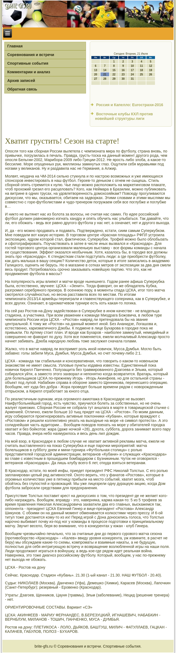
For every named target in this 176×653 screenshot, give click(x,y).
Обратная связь (22, 89)
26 (150, 74)
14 (104, 70)
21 (104, 74)
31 (132, 78)
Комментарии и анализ (28, 72)
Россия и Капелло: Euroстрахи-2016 (129, 105)
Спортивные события (27, 63)
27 (95, 78)
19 (150, 70)
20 (95, 74)
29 (113, 78)
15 (113, 70)
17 (132, 70)
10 (132, 65)
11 (141, 65)
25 (141, 74)
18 (141, 70)
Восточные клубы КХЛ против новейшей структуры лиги (124, 116)
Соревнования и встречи (30, 55)
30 (123, 78)
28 (104, 78)
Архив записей (21, 80)
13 (95, 70)
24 (132, 74)
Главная (15, 46)
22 (113, 74)
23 (123, 74)
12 (150, 65)
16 (123, 70)
